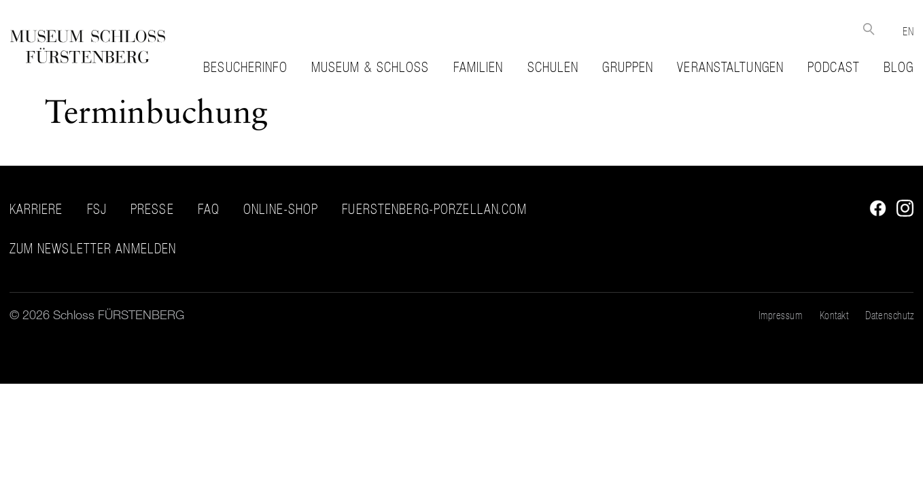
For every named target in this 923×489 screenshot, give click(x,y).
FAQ (209, 209)
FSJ (97, 209)
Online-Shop (280, 209)
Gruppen (627, 67)
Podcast (833, 67)
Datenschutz (889, 315)
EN (908, 31)
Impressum (781, 315)
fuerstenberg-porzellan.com (434, 209)
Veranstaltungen (730, 67)
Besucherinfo (245, 67)
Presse (152, 209)
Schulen (553, 67)
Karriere (36, 209)
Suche (868, 29)
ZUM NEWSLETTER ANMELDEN (93, 248)
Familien (478, 67)
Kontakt (834, 315)
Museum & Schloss (370, 67)
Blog (898, 67)
